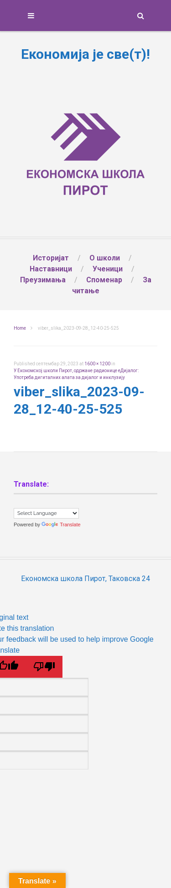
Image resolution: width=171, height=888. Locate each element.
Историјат (51, 258)
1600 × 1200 (97, 363)
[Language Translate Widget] (46, 513)
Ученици (108, 269)
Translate (60, 524)
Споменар (104, 279)
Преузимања (43, 279)
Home (20, 328)
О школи (104, 258)
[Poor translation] (44, 666)
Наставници (51, 269)
